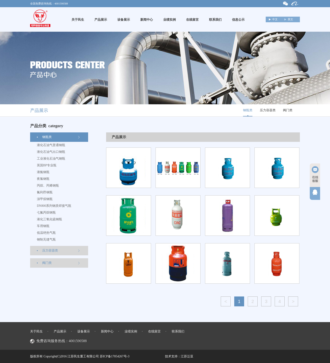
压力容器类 (268, 110)
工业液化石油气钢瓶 (51, 158)
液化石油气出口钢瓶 (51, 152)
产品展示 (100, 19)
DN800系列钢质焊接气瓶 (54, 205)
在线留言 (192, 19)
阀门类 (287, 110)
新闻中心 (146, 19)
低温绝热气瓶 (46, 232)
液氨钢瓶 (43, 172)
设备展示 (123, 19)
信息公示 (238, 19)
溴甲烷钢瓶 (45, 199)
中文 (275, 19)
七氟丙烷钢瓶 (46, 212)
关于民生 (77, 19)
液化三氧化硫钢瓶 (49, 219)
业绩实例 (169, 19)
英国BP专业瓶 (46, 165)
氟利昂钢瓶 (45, 192)
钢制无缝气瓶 (46, 239)
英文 (290, 19)
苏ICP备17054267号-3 (114, 356)
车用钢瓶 (43, 226)
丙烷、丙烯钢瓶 (48, 185)
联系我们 (215, 19)
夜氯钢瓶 (43, 178)
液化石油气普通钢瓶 (51, 145)
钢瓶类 (247, 110)
